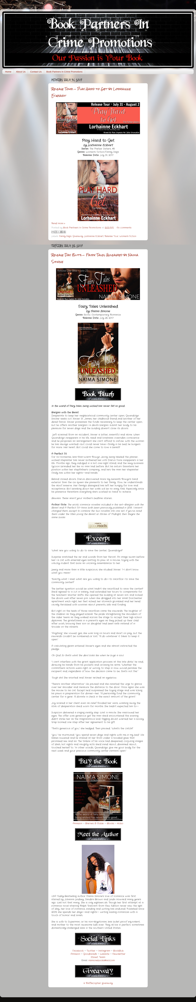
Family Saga (65, 236)
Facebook (78, 950)
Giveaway (77, 236)
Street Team (98, 957)
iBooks (110, 823)
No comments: (124, 227)
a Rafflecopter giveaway (98, 983)
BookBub (118, 950)
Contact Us (35, 71)
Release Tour (111, 236)
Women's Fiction (127, 236)
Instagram (104, 950)
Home (8, 71)
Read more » (58, 223)
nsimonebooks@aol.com (101, 960)
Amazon (77, 823)
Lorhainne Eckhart (94, 236)
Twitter (91, 950)
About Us (21, 71)
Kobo (120, 823)
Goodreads (90, 954)
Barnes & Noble (94, 823)
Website (104, 954)
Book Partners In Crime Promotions (64, 71)
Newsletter (118, 954)
